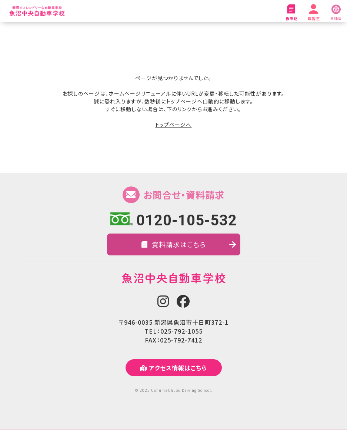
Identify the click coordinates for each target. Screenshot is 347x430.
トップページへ (173, 124)
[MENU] (336, 11)
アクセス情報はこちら (173, 367)
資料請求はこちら (188, 244)
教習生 (314, 12)
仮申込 (291, 12)
